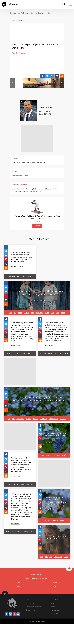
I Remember (53, 419)
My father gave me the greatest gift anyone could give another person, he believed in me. (56, 435)
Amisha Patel (15, 524)
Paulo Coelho (15, 345)
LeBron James (38, 189)
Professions (55, 613)
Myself (50, 353)
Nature (18, 353)
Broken (17, 532)
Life (8, 353)
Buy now (37, 226)
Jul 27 (45, 114)
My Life (35, 419)
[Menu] (70, 4)
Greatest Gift (61, 455)
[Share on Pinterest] (6, 259)
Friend (66, 557)
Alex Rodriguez (18, 53)
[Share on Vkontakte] (52, 76)
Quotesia (13, 13)
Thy (32, 313)
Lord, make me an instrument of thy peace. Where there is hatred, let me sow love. (39, 293)
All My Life (43, 419)
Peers (29, 162)
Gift (47, 455)
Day (55, 353)
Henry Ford (49, 543)
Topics (53, 607)
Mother (28, 419)
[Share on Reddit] (62, 76)
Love (10, 313)
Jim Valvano (49, 443)
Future (16, 484)
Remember (20, 419)
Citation (25, 176)
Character (29, 484)
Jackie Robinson (26, 189)
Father (53, 455)
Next (62, 83)
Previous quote (16, 21)
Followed (63, 419)
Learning (25, 532)
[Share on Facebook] (42, 76)
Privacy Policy (31, 610)
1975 (49, 114)
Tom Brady (33, 191)
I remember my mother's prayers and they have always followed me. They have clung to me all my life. (39, 399)
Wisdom (12, 276)
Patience (30, 353)
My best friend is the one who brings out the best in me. (55, 537)
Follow (62, 520)
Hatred (26, 313)
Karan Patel (49, 345)
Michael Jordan (49, 189)
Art (13, 353)
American (42, 111)
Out (50, 557)
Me (13, 162)
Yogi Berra (41, 191)
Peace (20, 313)
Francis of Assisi (39, 300)
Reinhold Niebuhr (17, 266)
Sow (57, 313)
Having (34, 162)
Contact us (30, 603)
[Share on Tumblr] (57, 76)
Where (63, 313)
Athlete (48, 111)
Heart (32, 532)
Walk (49, 520)
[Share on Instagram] (14, 614)
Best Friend (58, 557)
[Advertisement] (37, 138)
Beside (55, 520)
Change (28, 276)
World (24, 162)
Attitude (43, 353)
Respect (18, 162)
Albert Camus (50, 509)
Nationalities (55, 610)
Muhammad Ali (23, 191)
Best (41, 557)
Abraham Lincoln (39, 406)
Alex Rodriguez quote (42, 13)
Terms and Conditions (34, 607)
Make (47, 313)
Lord (52, 313)
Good (23, 484)
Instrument (39, 313)
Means (39, 162)
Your (44, 162)
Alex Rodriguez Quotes (25, 13)
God (18, 276)
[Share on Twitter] (47, 76)
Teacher (9, 484)
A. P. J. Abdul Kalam (17, 476)
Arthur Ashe (16, 189)
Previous (12, 83)
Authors (53, 603)
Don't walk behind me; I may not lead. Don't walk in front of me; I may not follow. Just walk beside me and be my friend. (56, 501)
